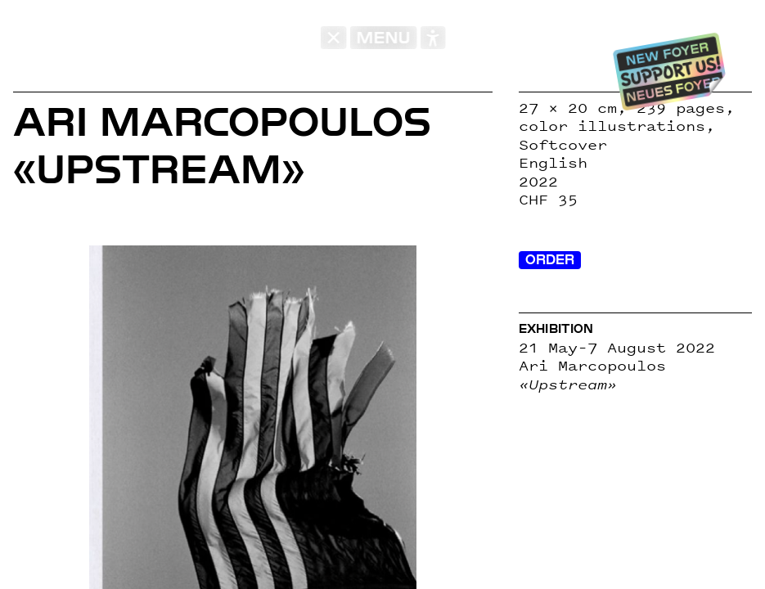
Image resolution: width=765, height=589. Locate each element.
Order (549, 260)
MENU (383, 37)
